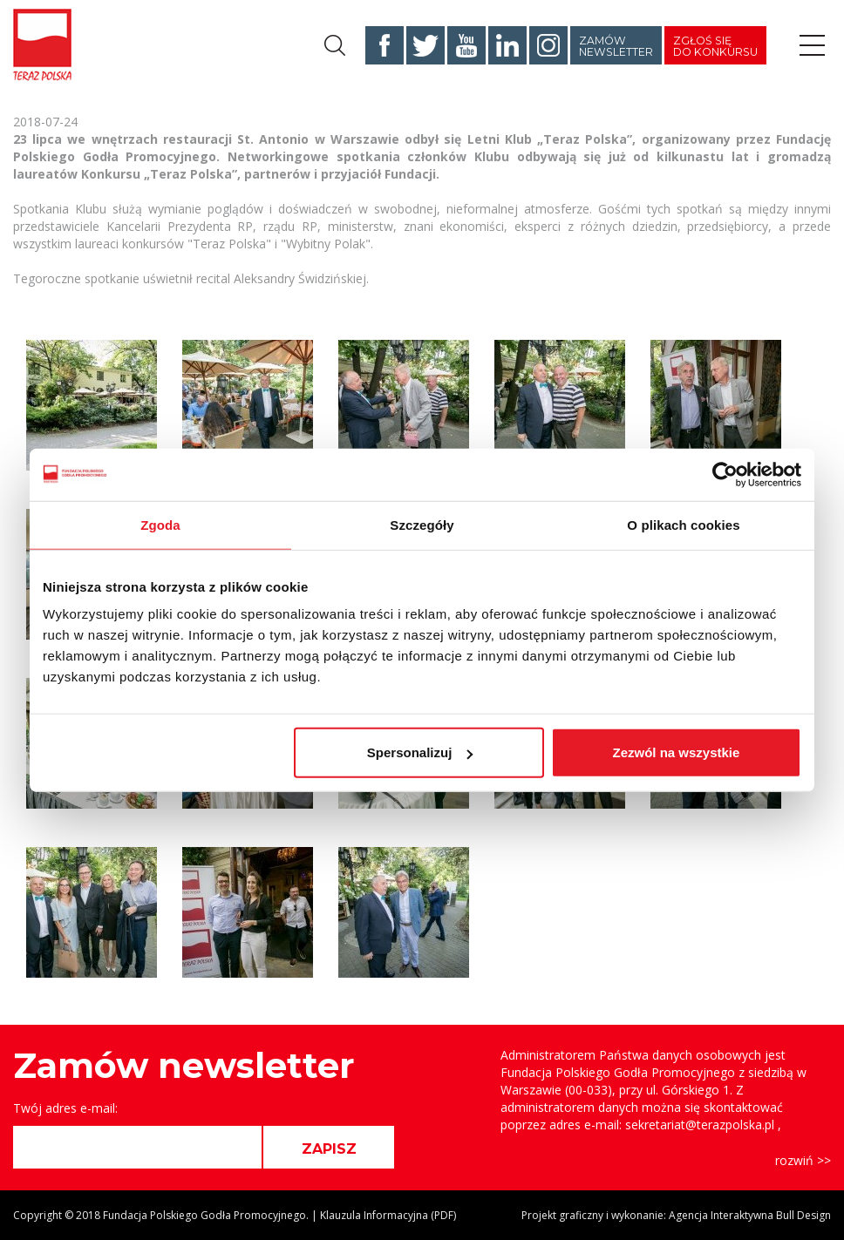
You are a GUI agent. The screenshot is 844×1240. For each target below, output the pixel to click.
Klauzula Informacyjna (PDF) (388, 1215)
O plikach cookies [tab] (683, 524)
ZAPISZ (329, 1149)
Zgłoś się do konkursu (715, 46)
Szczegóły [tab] (421, 524)
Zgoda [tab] (160, 524)
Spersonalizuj (420, 752)
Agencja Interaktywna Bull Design (750, 1215)
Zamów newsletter (616, 46)
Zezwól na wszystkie (676, 752)
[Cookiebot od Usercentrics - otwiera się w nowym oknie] (725, 474)
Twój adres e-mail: (65, 1108)
